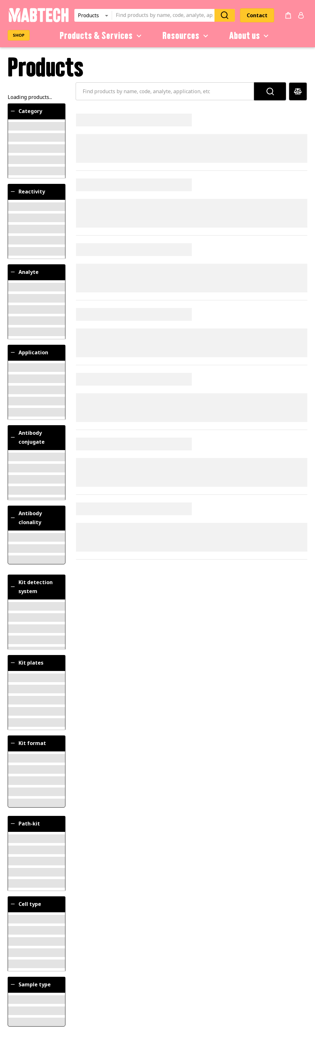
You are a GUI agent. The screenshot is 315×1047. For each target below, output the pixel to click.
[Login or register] (301, 15)
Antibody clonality (26, 518)
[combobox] (165, 15)
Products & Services (102, 36)
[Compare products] (298, 91)
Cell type (25, 904)
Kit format (28, 743)
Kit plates (26, 662)
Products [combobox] (88, 15)
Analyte (24, 271)
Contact (257, 15)
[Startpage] (38, 21)
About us (250, 36)
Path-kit (25, 823)
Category (26, 111)
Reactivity (27, 191)
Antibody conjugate (27, 437)
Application (29, 352)
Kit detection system (31, 587)
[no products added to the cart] (288, 15)
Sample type (30, 984)
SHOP (19, 35)
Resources (186, 36)
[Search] (224, 15)
